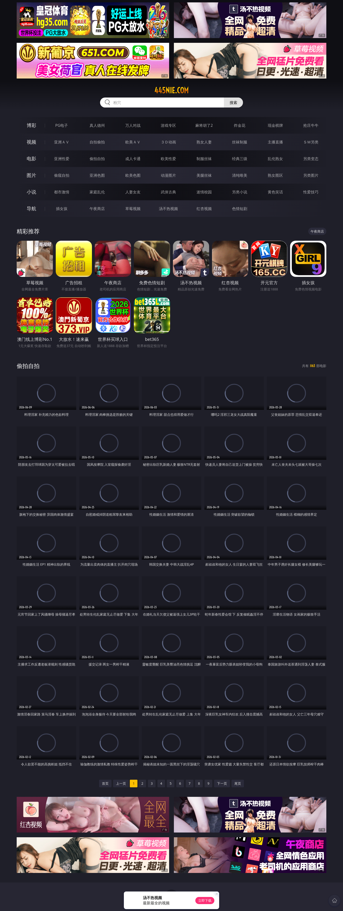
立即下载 (205, 900)
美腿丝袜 (204, 175)
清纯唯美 (239, 175)
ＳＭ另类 (310, 142)
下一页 (222, 783)
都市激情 (61, 192)
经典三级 (239, 158)
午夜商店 (97, 208)
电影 (31, 158)
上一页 (121, 783)
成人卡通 (133, 158)
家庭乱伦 (97, 192)
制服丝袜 (204, 158)
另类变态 (310, 158)
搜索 (233, 102)
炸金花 (239, 125)
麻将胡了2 (204, 125)
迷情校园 (204, 192)
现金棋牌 (275, 125)
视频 (31, 142)
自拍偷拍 (97, 142)
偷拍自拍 (97, 158)
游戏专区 (168, 125)
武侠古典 (168, 192)
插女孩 (61, 208)
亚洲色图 (97, 175)
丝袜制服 (239, 142)
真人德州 (97, 125)
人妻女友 (133, 192)
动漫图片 (168, 175)
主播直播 (275, 142)
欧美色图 (133, 175)
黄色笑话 (275, 192)
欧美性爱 (168, 158)
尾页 (237, 783)
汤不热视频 (168, 208)
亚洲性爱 (61, 158)
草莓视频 (133, 208)
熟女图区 (275, 175)
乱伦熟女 (275, 158)
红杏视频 (204, 208)
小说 (31, 192)
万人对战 (133, 125)
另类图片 (310, 175)
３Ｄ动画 (168, 142)
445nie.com (171, 90)
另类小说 (239, 192)
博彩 (31, 125)
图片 (31, 175)
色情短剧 (239, 208)
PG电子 (61, 125)
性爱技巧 (310, 192)
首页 (105, 783)
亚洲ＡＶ (61, 142)
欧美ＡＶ (133, 142)
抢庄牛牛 (310, 125)
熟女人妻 (204, 142)
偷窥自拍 (61, 175)
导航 (31, 208)
